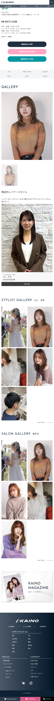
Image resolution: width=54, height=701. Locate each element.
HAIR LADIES (8, 6)
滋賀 (13, 645)
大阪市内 (14, 639)
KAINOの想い (34, 661)
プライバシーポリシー (36, 673)
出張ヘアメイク (10, 671)
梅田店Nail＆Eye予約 (27, 51)
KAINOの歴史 (34, 664)
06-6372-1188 (9, 21)
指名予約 (27, 284)
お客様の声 (43, 626)
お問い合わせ (34, 677)
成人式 (8, 677)
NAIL (37, 6)
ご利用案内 (11, 626)
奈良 (13, 648)
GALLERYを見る (8, 279)
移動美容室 (6, 661)
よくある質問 (27, 626)
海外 (29, 648)
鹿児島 (30, 645)
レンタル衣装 (7, 667)
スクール (8, 674)
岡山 (29, 639)
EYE (48, 6)
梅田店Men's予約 (27, 59)
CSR (31, 670)
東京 (13, 635)
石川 (29, 635)
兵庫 (13, 652)
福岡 (29, 642)
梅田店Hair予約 (27, 44)
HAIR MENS (24, 6)
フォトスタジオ (7, 664)
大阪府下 (14, 642)
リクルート (33, 667)
